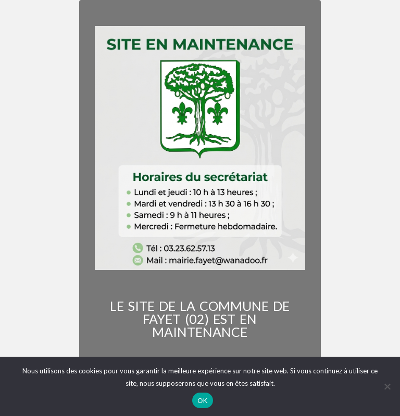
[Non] (387, 386)
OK (202, 401)
